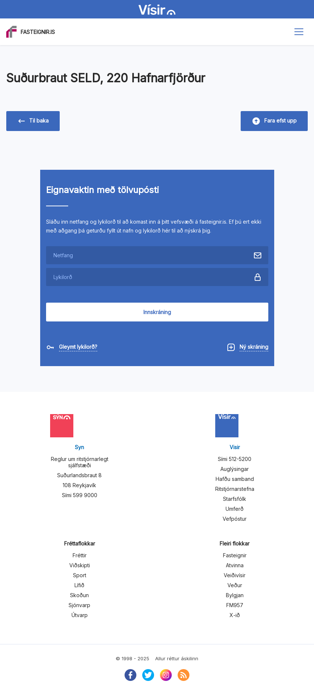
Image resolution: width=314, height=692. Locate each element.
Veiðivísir (234, 575)
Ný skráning (254, 347)
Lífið (79, 585)
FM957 (234, 605)
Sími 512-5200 (234, 459)
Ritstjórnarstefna (234, 489)
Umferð (235, 509)
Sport (79, 575)
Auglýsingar (234, 469)
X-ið (235, 615)
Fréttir (80, 555)
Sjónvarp (79, 605)
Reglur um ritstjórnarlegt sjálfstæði (79, 462)
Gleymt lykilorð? (78, 347)
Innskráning (157, 312)
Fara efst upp (274, 121)
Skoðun (79, 595)
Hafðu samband (235, 479)
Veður (234, 585)
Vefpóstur (235, 519)
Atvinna (235, 565)
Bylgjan (235, 595)
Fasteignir (235, 555)
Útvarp (79, 615)
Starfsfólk (234, 499)
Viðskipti (79, 565)
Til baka (33, 121)
